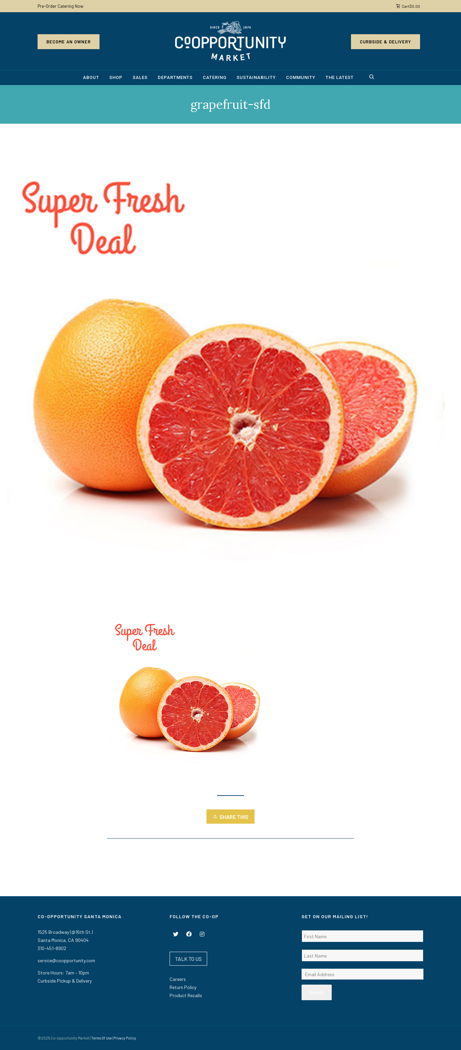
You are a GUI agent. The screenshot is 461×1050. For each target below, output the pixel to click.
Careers (178, 979)
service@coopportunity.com (66, 960)
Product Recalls (186, 995)
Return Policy (183, 987)
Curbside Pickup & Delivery (65, 981)
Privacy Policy (124, 1038)
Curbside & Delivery (385, 41)
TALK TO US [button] (188, 958)
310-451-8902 (52, 948)
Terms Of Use (101, 1038)
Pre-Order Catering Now (60, 6)
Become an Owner (68, 41)
